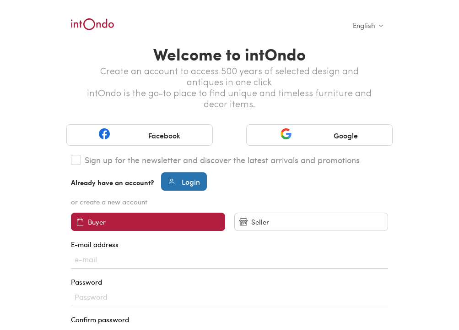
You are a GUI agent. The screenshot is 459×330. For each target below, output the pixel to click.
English (365, 25)
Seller (254, 222)
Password (229, 291)
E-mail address (229, 254)
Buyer (91, 222)
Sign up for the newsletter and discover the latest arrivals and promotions (222, 160)
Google (319, 135)
